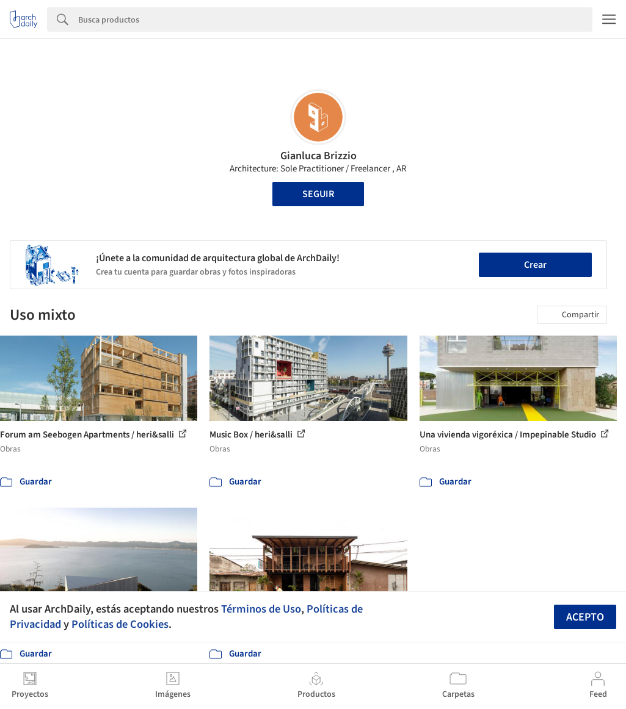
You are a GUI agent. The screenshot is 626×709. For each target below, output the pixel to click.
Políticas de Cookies (120, 624)
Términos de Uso (261, 609)
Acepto (585, 617)
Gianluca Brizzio (318, 156)
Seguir (318, 194)
